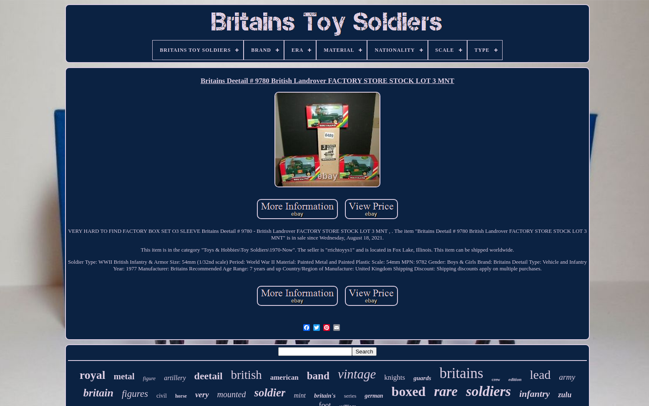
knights (394, 377)
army (567, 377)
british (246, 374)
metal (123, 376)
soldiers (488, 391)
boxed (409, 391)
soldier (269, 392)
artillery (175, 377)
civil (161, 396)
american (284, 377)
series (350, 396)
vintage (357, 374)
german (374, 396)
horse (181, 396)
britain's (325, 395)
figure (149, 378)
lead (540, 374)
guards (422, 378)
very (202, 394)
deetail (208, 376)
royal (93, 374)
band (318, 375)
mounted (231, 394)
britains (461, 373)
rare (446, 391)
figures (135, 393)
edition (514, 379)
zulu (564, 395)
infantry (534, 393)
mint (299, 395)
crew (496, 379)
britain (98, 393)
